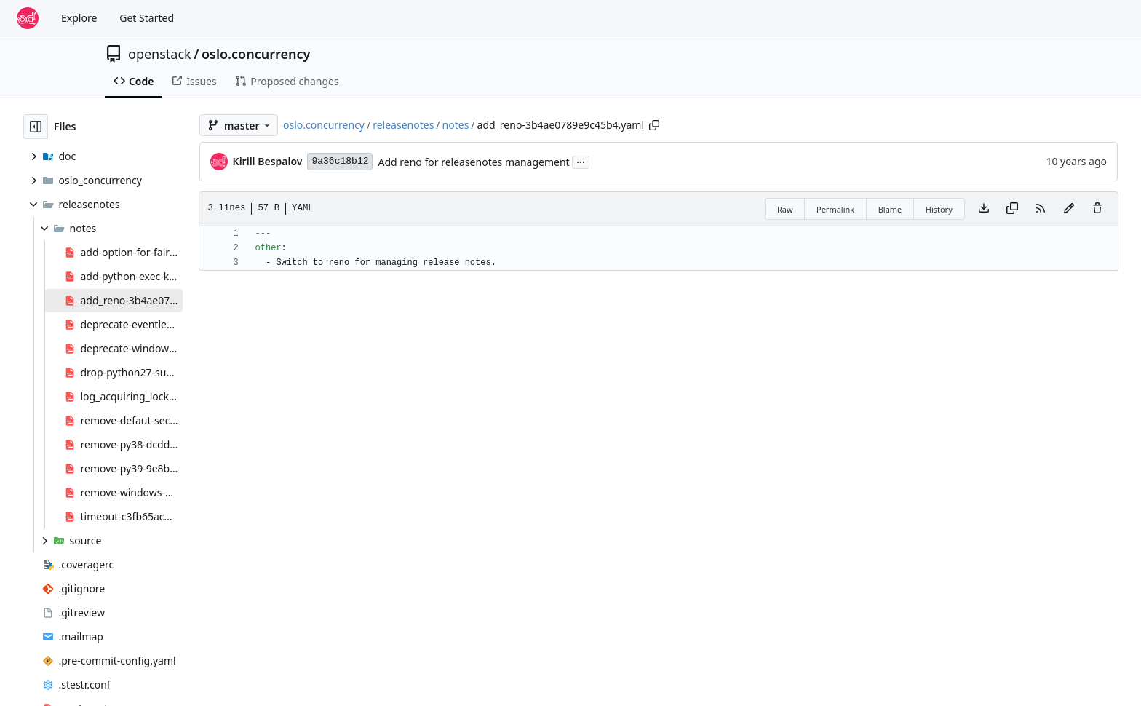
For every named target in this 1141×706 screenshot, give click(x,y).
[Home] (27, 18)
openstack (159, 54)
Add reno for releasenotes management (473, 162)
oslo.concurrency (256, 54)
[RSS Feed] (1040, 209)
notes (455, 125)
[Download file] (983, 209)
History (939, 209)
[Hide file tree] (35, 126)
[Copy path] (654, 125)
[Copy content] (1012, 209)
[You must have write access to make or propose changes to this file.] (1097, 209)
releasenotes (403, 125)
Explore (79, 18)
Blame (890, 209)
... (580, 161)
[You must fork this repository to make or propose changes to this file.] (1069, 209)
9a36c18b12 (339, 161)
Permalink (835, 209)
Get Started (146, 18)
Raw (785, 209)
